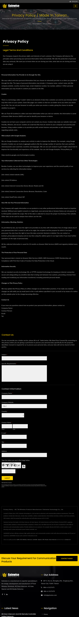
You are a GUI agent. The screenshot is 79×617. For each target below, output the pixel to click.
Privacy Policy (47, 24)
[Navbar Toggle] (75, 6)
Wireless (24, 539)
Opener (40, 539)
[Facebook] (2, 594)
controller (34, 539)
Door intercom (53, 539)
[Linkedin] (7, 594)
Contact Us (67, 539)
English (75, 1)
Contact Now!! (67, 558)
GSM (18, 539)
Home (29, 24)
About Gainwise (37, 24)
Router (47, 539)
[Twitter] (4, 594)
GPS (43, 539)
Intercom (29, 539)
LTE (21, 539)
